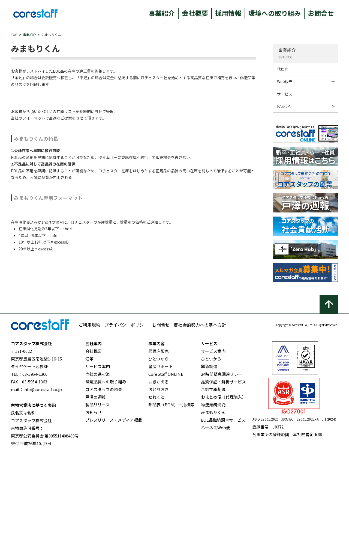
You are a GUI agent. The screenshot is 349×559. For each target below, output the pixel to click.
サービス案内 (97, 472)
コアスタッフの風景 (103, 495)
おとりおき (158, 495)
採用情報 (228, 13)
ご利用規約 (89, 431)
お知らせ (93, 518)
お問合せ (321, 13)
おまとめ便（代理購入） (223, 503)
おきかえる (158, 488)
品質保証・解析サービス (223, 488)
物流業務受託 (213, 511)
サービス (284, 94)
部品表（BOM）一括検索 (171, 511)
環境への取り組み (274, 13)
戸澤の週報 (95, 503)
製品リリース (97, 511)
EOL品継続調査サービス (223, 526)
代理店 (282, 69)
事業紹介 (162, 13)
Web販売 (285, 81)
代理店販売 (158, 457)
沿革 (89, 465)
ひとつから (158, 465)
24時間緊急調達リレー (221, 480)
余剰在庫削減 (213, 495)
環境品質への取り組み (105, 488)
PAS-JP (283, 106)
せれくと (156, 503)
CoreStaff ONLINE (165, 480)
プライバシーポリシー (126, 431)
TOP (14, 34)
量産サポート (160, 472)
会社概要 (195, 13)
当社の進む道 (97, 480)
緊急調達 (209, 472)
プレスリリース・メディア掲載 (113, 526)
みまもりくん (213, 518)
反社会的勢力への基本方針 (200, 431)
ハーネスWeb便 (215, 534)
